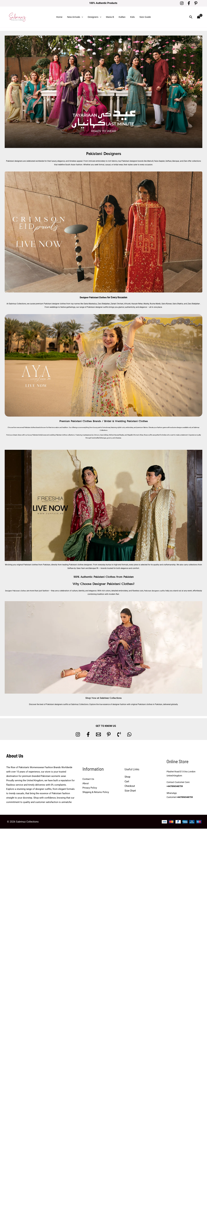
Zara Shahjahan (104, 304)
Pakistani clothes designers (80, 565)
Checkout (130, 786)
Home (59, 17)
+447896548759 (175, 786)
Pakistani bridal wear (39, 435)
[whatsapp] (129, 734)
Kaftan (122, 17)
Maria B (110, 17)
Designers (94, 17)
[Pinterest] (196, 3)
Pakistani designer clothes (55, 304)
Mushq (146, 304)
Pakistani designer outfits (97, 307)
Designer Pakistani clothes (19, 590)
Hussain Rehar (137, 304)
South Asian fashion (73, 165)
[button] (81, 17)
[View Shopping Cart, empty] (199, 17)
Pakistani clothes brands (32, 427)
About (85, 783)
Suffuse (168, 161)
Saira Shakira (177, 304)
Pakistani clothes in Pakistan (150, 704)
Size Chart (130, 790)
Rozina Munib (155, 304)
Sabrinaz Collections (17, 304)
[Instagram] (182, 3)
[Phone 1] (119, 734)
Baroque (175, 161)
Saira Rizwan (166, 304)
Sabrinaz (196, 427)
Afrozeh (127, 304)
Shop (127, 776)
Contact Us (88, 779)
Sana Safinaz (104, 435)
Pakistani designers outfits (160, 590)
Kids (132, 17)
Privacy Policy (89, 787)
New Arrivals (75, 17)
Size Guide (145, 17)
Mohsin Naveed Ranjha (116, 435)
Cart (127, 781)
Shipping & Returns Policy (95, 792)
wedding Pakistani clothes (58, 435)
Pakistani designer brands (132, 161)
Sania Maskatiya (90, 304)
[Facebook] (189, 3)
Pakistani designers (14, 161)
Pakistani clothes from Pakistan (36, 565)
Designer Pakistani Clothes (93, 297)
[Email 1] (98, 734)
